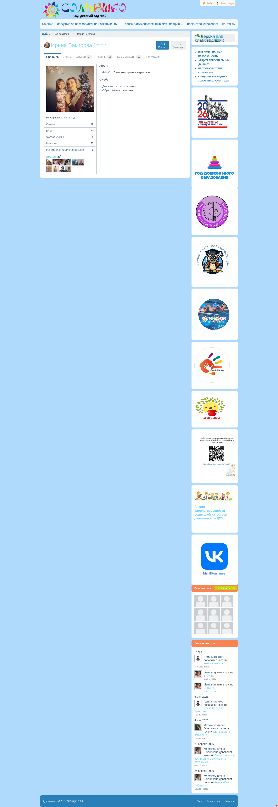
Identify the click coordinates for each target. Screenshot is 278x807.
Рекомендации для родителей (70, 149)
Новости (70, 143)
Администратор (213, 656)
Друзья (51, 156)
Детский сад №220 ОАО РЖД (59, 801)
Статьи (70, 124)
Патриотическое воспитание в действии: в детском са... (214, 758)
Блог (70, 130)
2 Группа (209, 687)
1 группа (209, 675)
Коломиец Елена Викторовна (214, 750)
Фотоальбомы (70, 137)
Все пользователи (225, 588)
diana (207, 672)
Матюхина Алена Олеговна (214, 727)
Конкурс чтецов (213, 663)
